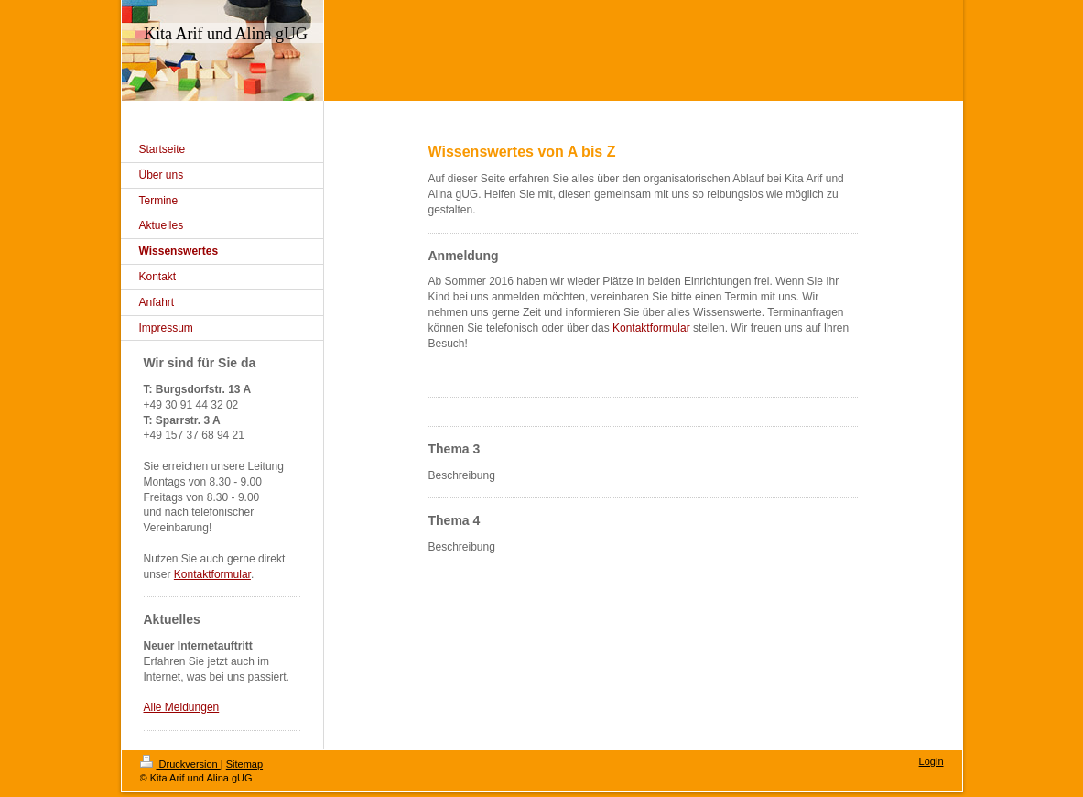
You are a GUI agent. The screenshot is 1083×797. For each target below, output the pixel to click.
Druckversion (180, 764)
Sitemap (244, 764)
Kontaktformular (651, 328)
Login (931, 761)
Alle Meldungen (182, 707)
